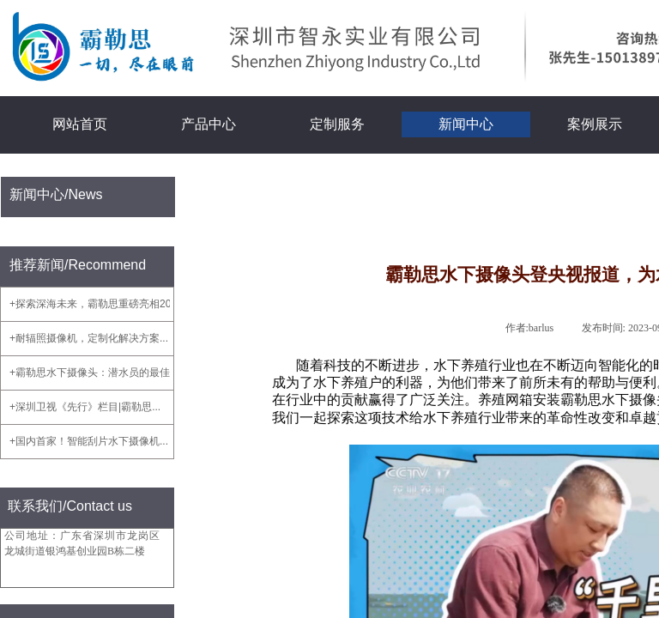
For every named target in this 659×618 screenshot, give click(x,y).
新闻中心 (465, 124)
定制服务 (337, 124)
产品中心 (208, 124)
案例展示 (594, 124)
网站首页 (79, 124)
